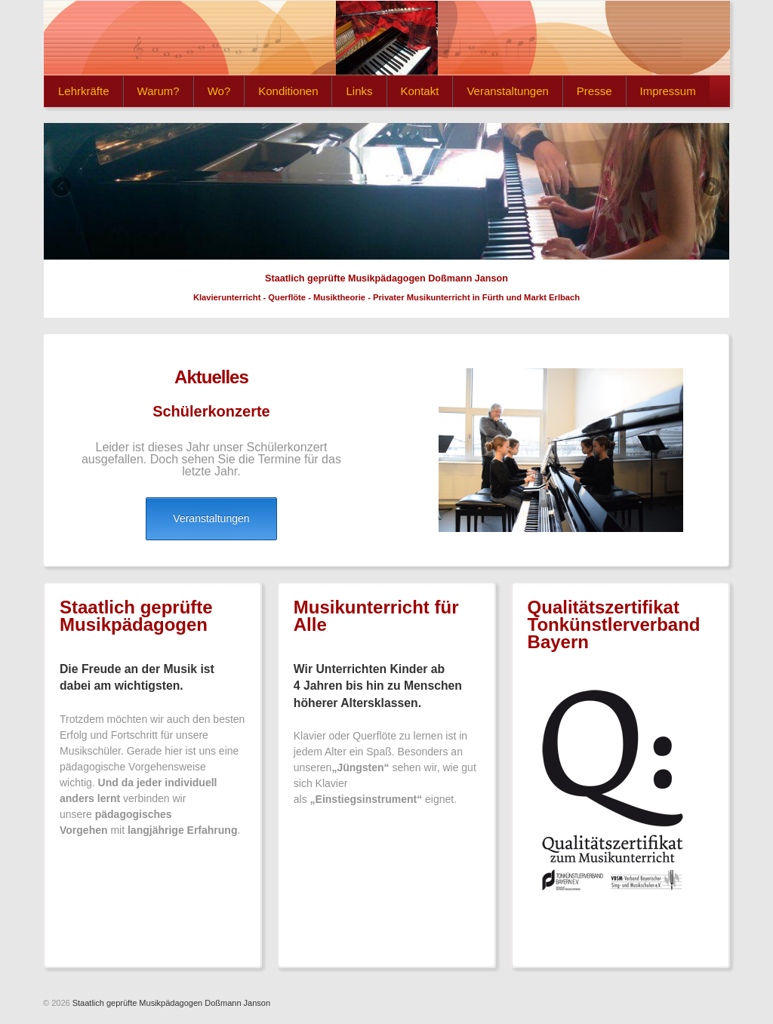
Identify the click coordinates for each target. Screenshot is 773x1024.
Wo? (219, 91)
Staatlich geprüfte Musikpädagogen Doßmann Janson (170, 1002)
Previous (62, 188)
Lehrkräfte (83, 91)
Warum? (158, 91)
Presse (594, 91)
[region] (386, 191)
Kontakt (420, 91)
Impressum (668, 91)
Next (710, 188)
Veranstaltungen (507, 91)
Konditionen (288, 91)
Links (359, 91)
